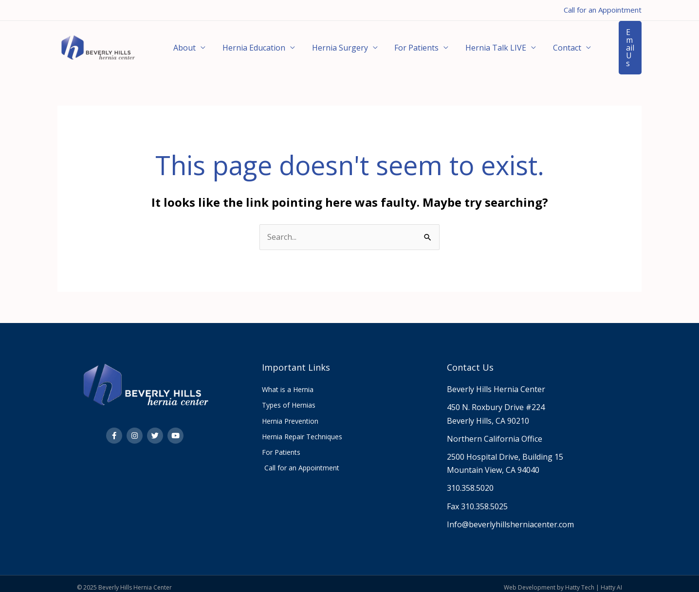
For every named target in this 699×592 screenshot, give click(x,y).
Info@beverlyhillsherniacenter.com (510, 516)
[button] (619, 44)
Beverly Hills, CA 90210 (488, 413)
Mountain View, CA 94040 (493, 462)
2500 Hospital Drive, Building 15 (505, 449)
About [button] (182, 43)
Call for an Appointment (603, 10)
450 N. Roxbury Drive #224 (496, 399)
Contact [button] (538, 43)
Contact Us (470, 359)
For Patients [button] (398, 43)
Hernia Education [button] (246, 43)
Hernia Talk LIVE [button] (472, 43)
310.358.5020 (470, 480)
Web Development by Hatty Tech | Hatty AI (563, 579)
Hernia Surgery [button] (327, 43)
